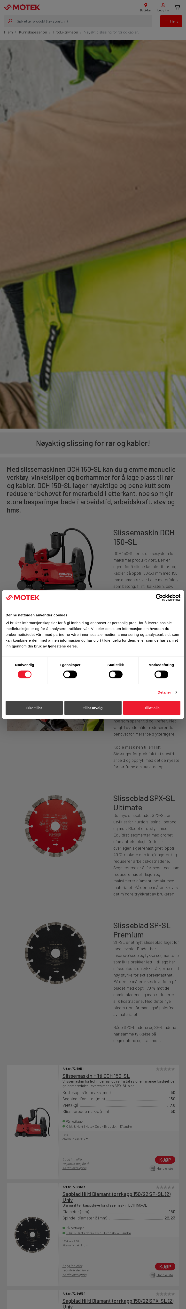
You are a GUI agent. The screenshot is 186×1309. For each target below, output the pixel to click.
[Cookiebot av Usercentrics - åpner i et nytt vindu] (159, 597)
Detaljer (164, 692)
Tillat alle (152, 708)
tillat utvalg (92, 708)
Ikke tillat (34, 708)
